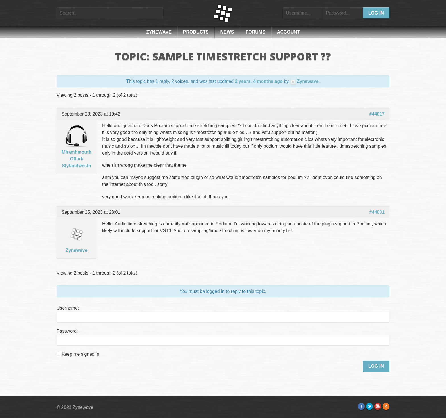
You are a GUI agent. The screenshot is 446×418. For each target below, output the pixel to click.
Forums (255, 32)
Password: (67, 331)
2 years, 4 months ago (259, 81)
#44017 (377, 114)
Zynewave (159, 32)
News (227, 32)
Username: (68, 308)
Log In (376, 366)
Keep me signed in (80, 354)
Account (288, 32)
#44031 (377, 212)
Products (196, 32)
